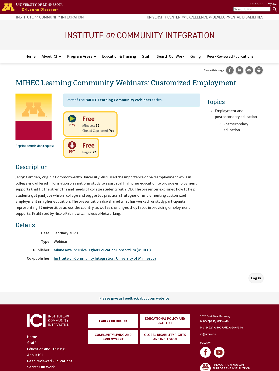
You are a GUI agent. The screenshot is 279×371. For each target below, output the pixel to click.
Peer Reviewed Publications (49, 361)
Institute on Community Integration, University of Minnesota (105, 258)
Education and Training (46, 349)
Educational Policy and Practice (165, 321)
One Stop (256, 4)
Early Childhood (113, 321)
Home (31, 56)
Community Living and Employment (113, 337)
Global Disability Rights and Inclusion (165, 337)
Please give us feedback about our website (134, 298)
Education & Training (119, 56)
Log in (256, 278)
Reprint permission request (34, 146)
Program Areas (79, 56)
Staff (146, 56)
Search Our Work (170, 56)
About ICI (49, 56)
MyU (272, 4)
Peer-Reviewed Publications (230, 56)
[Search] (274, 9)
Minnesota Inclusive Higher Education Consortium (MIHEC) (102, 250)
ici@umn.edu (208, 334)
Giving (195, 56)
